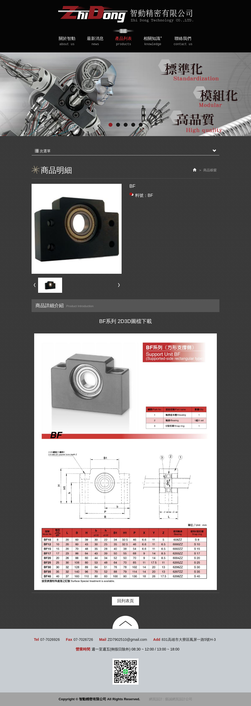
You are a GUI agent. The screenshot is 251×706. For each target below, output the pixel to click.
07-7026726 (83, 639)
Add (156, 639)
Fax (69, 639)
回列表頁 (125, 601)
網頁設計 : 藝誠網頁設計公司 (171, 699)
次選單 (125, 151)
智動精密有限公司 (125, 14)
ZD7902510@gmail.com (127, 639)
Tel (36, 639)
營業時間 (83, 649)
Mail (102, 639)
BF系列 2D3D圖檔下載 (125, 321)
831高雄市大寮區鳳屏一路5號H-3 (189, 639)
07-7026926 (50, 639)
